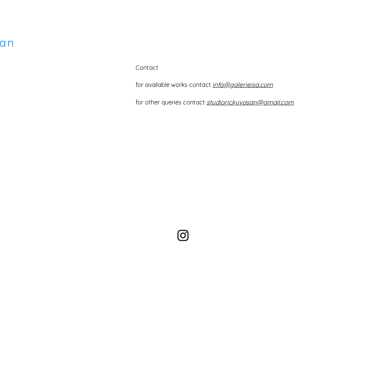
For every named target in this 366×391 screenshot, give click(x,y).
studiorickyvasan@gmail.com (250, 102)
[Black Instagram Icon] (183, 235)
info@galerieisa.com (243, 84)
